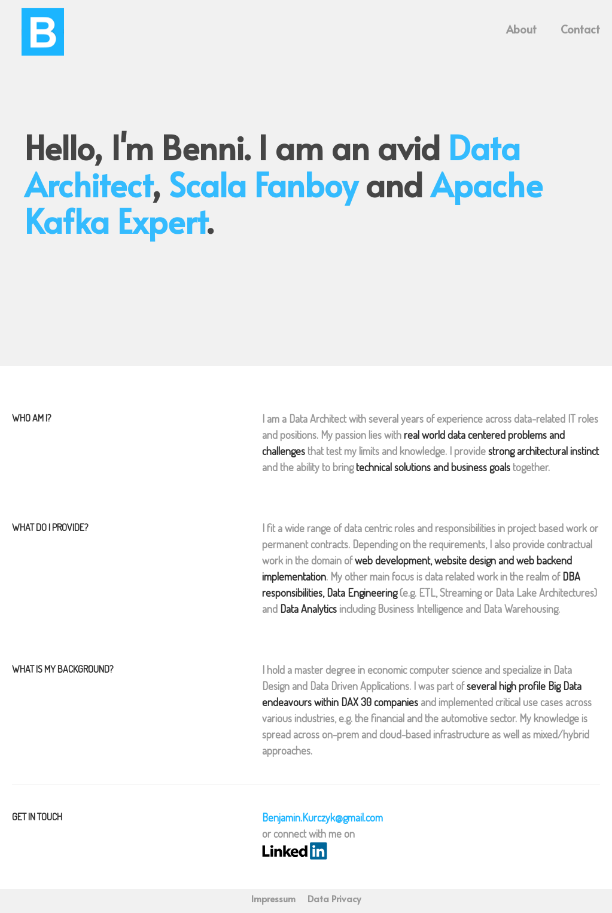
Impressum (273, 898)
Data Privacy (334, 898)
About (521, 27)
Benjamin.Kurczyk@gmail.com (322, 817)
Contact (580, 27)
